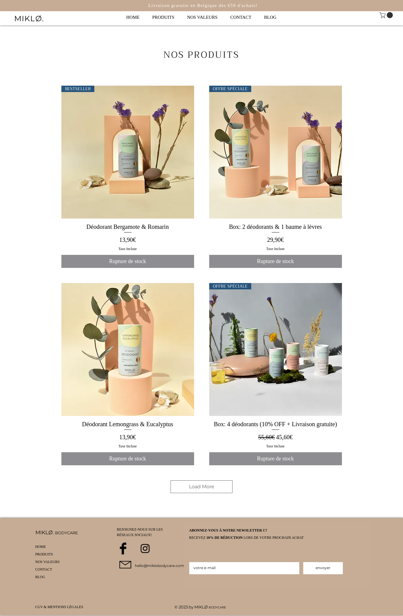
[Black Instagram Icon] (145, 548)
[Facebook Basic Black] (123, 548)
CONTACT (43, 569)
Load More (201, 486)
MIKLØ (201, 606)
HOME (40, 547)
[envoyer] (323, 568)
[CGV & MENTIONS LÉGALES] (61, 607)
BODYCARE (217, 607)
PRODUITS (44, 554)
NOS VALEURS (47, 562)
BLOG (40, 577)
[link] (386, 15)
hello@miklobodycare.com (159, 565)
